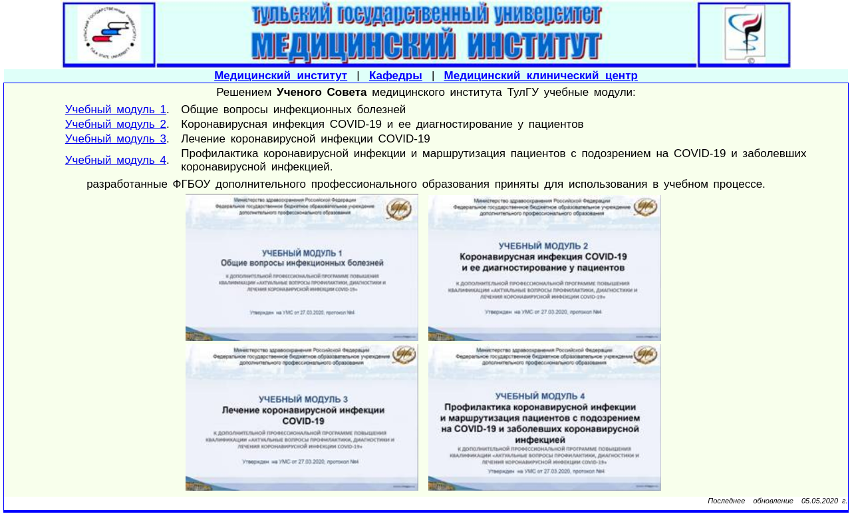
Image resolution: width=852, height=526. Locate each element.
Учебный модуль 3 (115, 138)
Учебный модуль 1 (115, 109)
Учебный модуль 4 (115, 160)
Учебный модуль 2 (115, 124)
